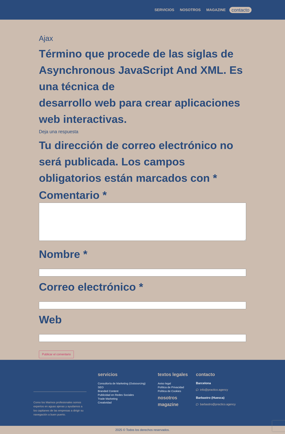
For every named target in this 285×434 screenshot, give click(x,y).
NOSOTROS (190, 10)
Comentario (73, 195)
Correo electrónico (91, 287)
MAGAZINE (216, 10)
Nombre (63, 254)
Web (50, 319)
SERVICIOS (164, 10)
